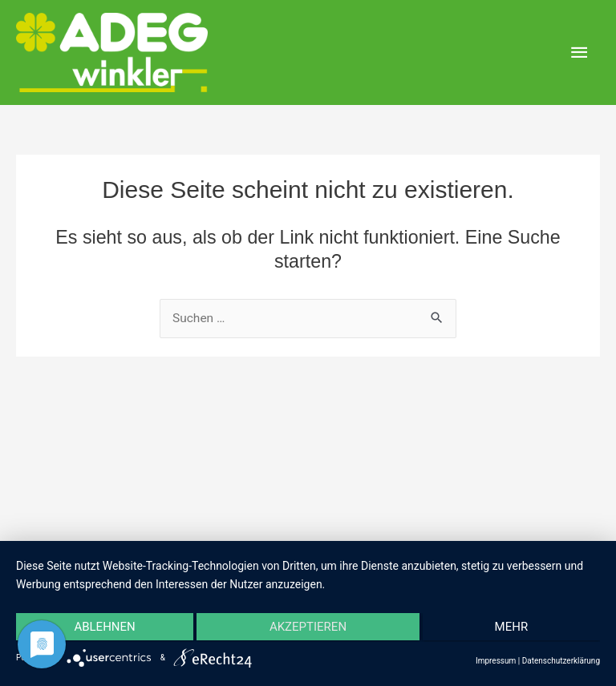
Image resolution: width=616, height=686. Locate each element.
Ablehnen (102, 627)
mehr (513, 627)
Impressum (496, 660)
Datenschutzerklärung (561, 660)
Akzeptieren (308, 627)
